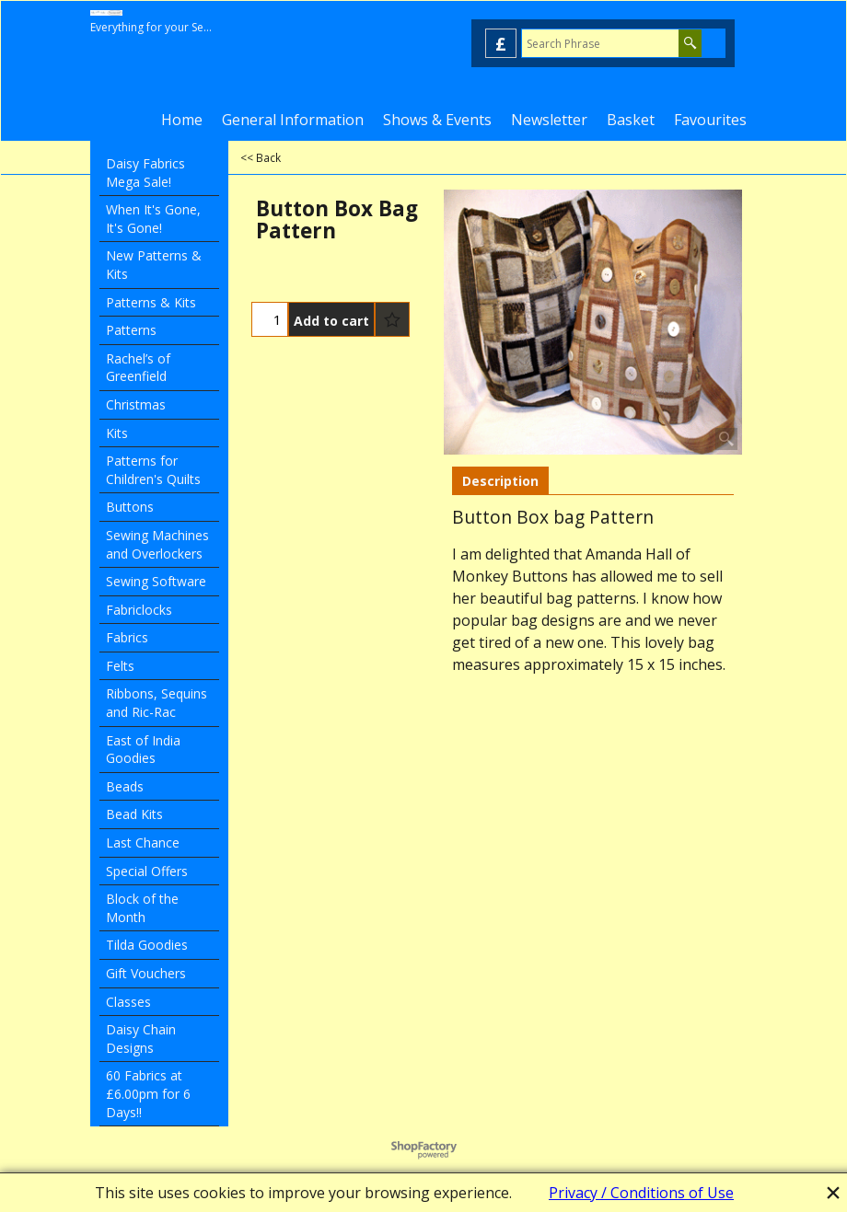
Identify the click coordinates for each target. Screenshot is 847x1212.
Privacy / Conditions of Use (641, 1193)
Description (500, 481)
